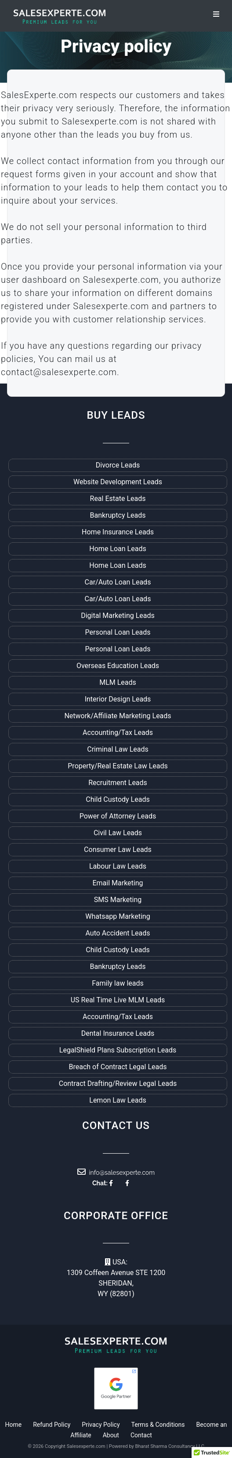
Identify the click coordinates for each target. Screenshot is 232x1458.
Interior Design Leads (118, 699)
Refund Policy (51, 1424)
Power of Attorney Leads (118, 816)
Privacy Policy (101, 1424)
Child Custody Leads (117, 799)
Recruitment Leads (117, 782)
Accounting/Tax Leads (118, 732)
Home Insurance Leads (118, 532)
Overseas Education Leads (117, 665)
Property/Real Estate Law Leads (117, 766)
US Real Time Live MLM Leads (118, 1000)
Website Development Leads (117, 482)
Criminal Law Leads (117, 749)
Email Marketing (117, 883)
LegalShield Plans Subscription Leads (117, 1050)
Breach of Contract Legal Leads (118, 1067)
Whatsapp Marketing (117, 916)
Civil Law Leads (118, 833)
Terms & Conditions (158, 1424)
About (111, 1435)
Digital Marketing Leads (118, 615)
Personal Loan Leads (117, 632)
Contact (141, 1435)
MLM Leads (117, 682)
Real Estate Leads (118, 498)
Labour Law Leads (117, 866)
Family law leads (118, 983)
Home (13, 1424)
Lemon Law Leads (117, 1100)
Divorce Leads (118, 465)
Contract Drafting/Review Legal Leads (118, 1083)
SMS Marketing (117, 899)
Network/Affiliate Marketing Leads (117, 716)
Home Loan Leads (117, 548)
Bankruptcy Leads (117, 515)
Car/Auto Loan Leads (118, 582)
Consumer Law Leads (118, 849)
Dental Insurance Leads (117, 1033)
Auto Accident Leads (117, 933)
